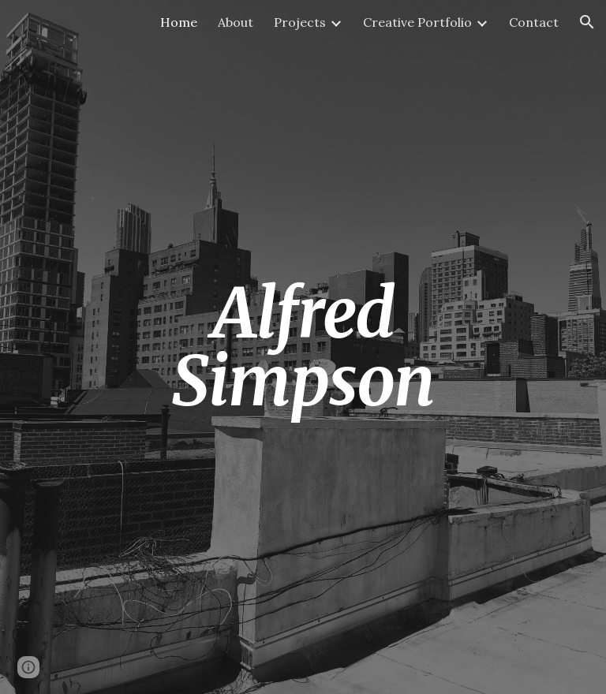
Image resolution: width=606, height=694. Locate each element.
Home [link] (178, 22)
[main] (303, 347)
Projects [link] (300, 22)
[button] (587, 22)
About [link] (235, 22)
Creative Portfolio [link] (417, 22)
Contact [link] (534, 22)
